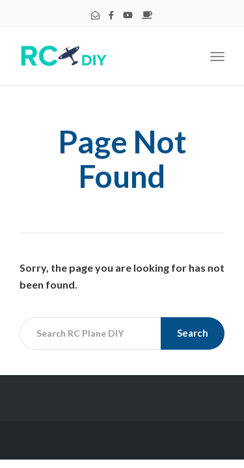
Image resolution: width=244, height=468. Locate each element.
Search (192, 333)
